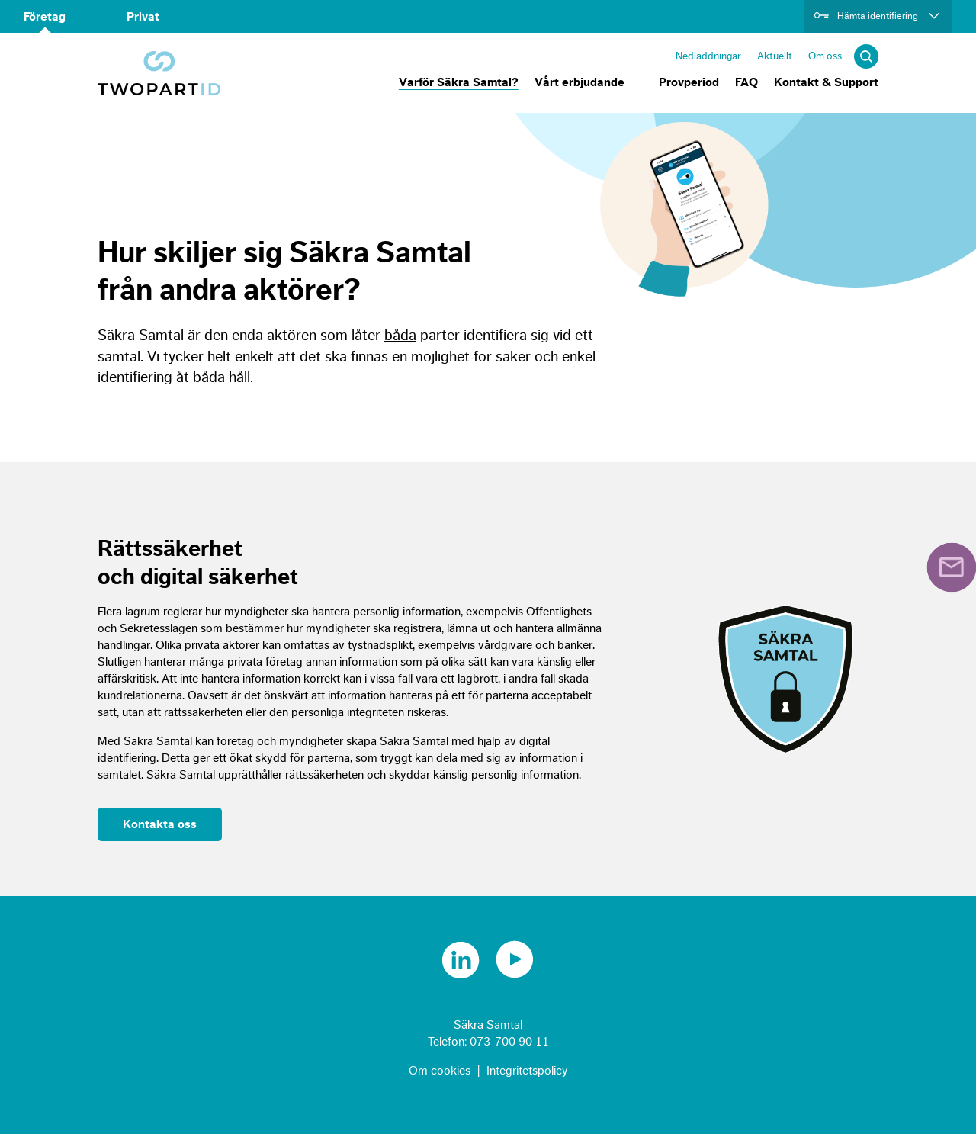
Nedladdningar (708, 56)
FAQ (746, 82)
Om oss (825, 56)
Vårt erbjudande (579, 82)
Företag (45, 17)
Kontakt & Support (826, 82)
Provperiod (689, 82)
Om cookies (439, 1071)
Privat (143, 17)
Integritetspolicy (527, 1071)
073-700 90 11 (509, 1042)
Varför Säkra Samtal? (458, 82)
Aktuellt (774, 56)
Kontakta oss (160, 824)
